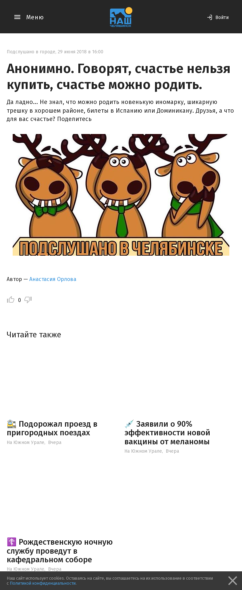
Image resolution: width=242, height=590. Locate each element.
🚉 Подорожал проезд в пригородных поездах (52, 428)
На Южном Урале (25, 442)
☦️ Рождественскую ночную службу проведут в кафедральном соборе (60, 550)
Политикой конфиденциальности (43, 583)
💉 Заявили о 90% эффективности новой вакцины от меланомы (167, 432)
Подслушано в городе (31, 52)
